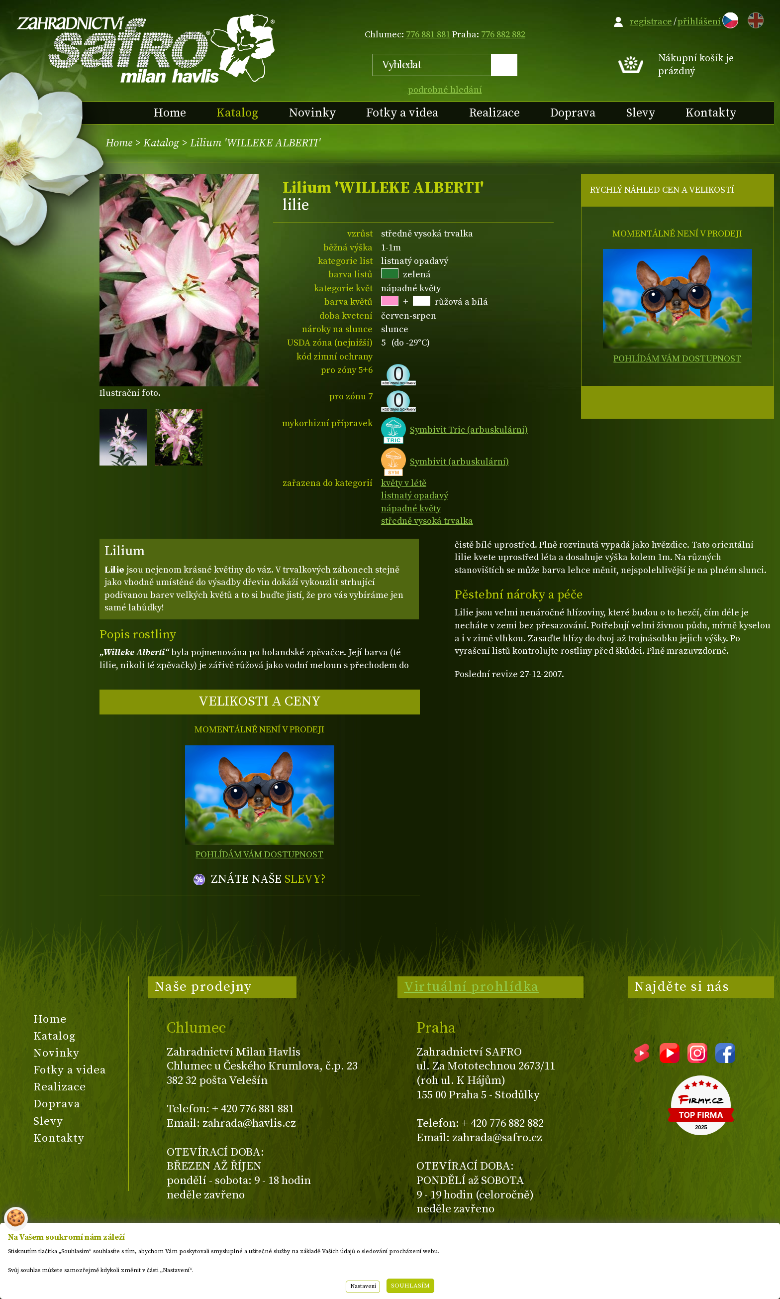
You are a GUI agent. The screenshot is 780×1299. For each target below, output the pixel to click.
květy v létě (403, 483)
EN (754, 18)
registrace (651, 21)
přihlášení (699, 21)
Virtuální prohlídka (471, 986)
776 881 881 (428, 34)
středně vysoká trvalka (427, 521)
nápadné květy (411, 508)
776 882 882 (503, 34)
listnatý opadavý (414, 495)
